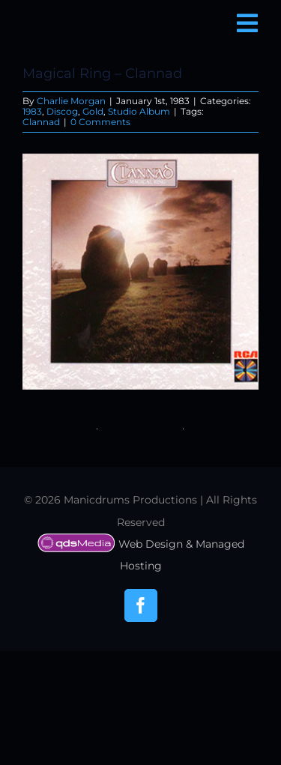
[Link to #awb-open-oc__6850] (247, 23)
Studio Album (139, 111)
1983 (32, 111)
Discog (62, 111)
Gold (92, 111)
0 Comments (100, 121)
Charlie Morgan (71, 100)
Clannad (41, 121)
